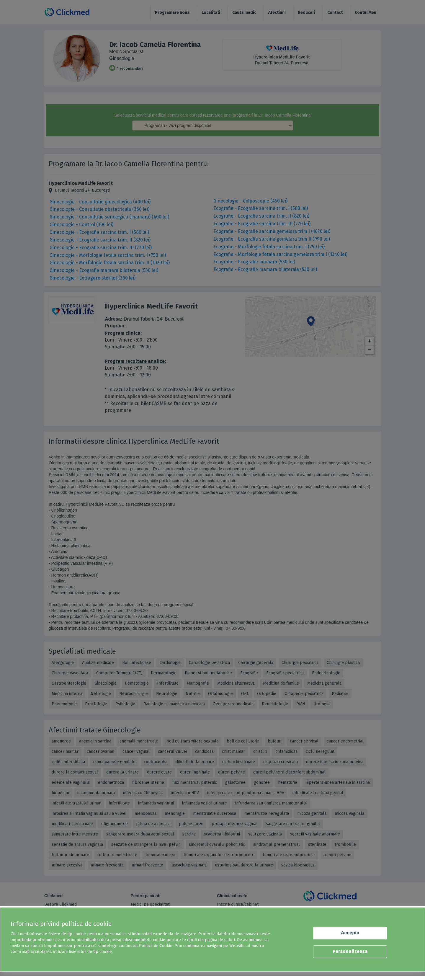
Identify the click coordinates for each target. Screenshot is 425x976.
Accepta (350, 932)
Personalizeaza (350, 951)
